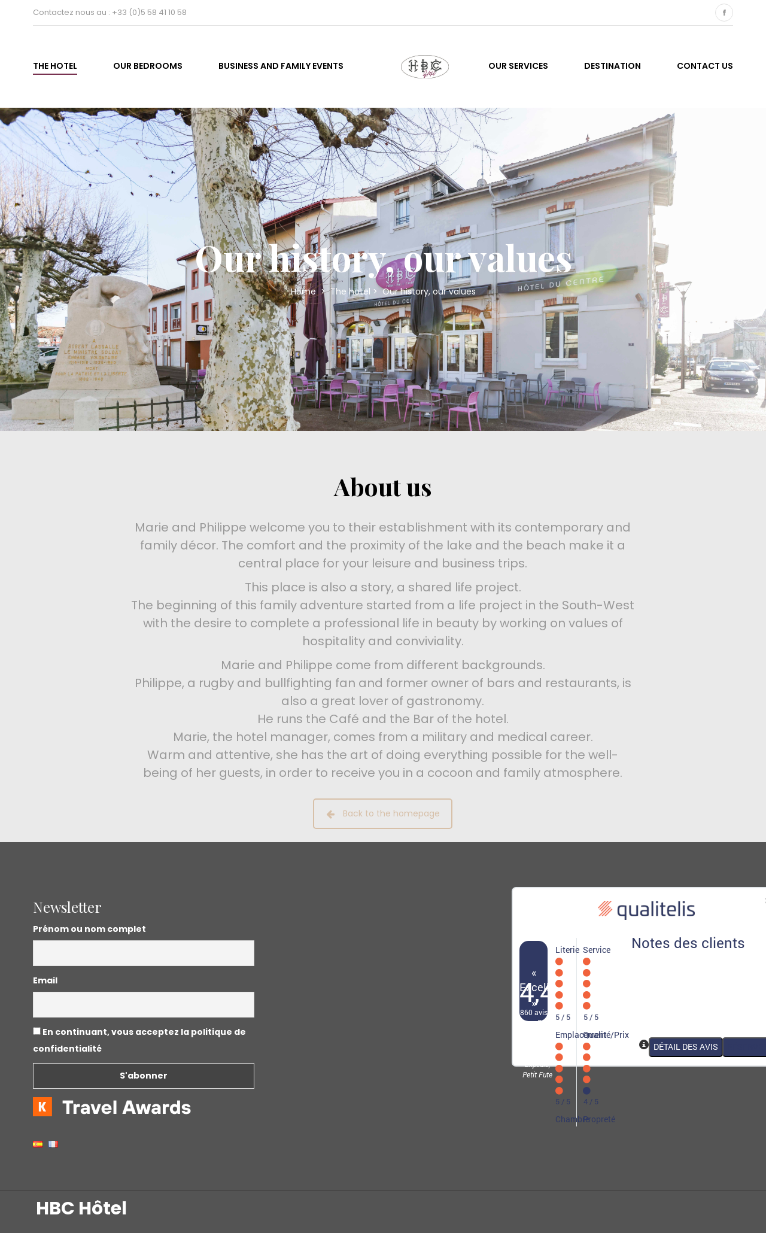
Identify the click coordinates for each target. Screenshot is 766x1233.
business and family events (281, 66)
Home (304, 291)
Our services (518, 66)
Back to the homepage (383, 813)
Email (45, 980)
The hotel (55, 66)
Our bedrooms (148, 66)
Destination (612, 66)
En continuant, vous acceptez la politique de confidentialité (139, 1040)
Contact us (705, 66)
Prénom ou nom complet (89, 929)
